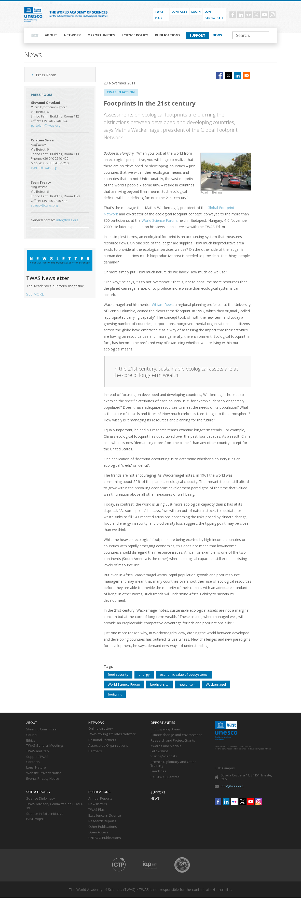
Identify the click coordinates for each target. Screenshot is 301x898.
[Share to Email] (246, 75)
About (51, 35)
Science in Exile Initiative (44, 814)
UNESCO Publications (104, 838)
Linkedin (240, 14)
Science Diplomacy (40, 799)
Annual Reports (100, 799)
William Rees (162, 304)
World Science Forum (159, 220)
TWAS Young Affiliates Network (112, 734)
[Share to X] (228, 75)
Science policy (134, 35)
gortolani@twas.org (45, 125)
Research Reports (102, 821)
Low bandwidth (213, 15)
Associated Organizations (108, 746)
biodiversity (159, 684)
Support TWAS (37, 757)
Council (31, 735)
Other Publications (102, 827)
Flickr (248, 14)
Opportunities (101, 35)
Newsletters (97, 804)
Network (72, 35)
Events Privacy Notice (42, 779)
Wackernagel (216, 684)
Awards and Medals (165, 746)
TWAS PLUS (159, 15)
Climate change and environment (176, 735)
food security (118, 674)
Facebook (232, 14)
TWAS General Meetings (45, 746)
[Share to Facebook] (219, 75)
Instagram (272, 14)
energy (144, 674)
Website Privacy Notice (43, 773)
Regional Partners (102, 740)
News (217, 35)
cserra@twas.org (44, 168)
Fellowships (159, 751)
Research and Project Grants (172, 741)
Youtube (264, 14)
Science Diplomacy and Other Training (173, 764)
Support (197, 35)
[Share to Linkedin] (237, 75)
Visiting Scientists (163, 756)
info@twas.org (67, 220)
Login (196, 11)
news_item (187, 684)
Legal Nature (36, 767)
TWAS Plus (96, 810)
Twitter (256, 14)
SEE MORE (35, 294)
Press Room (46, 74)
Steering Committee (41, 729)
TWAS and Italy (37, 751)
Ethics (30, 741)
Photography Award (165, 729)
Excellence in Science (104, 816)
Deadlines (158, 771)
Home (35, 35)
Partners (95, 751)
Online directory (100, 729)
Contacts (179, 11)
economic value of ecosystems (184, 674)
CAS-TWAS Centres (165, 777)
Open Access (98, 832)
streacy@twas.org (44, 205)
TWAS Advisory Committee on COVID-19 (54, 806)
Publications (167, 35)
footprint (115, 694)
